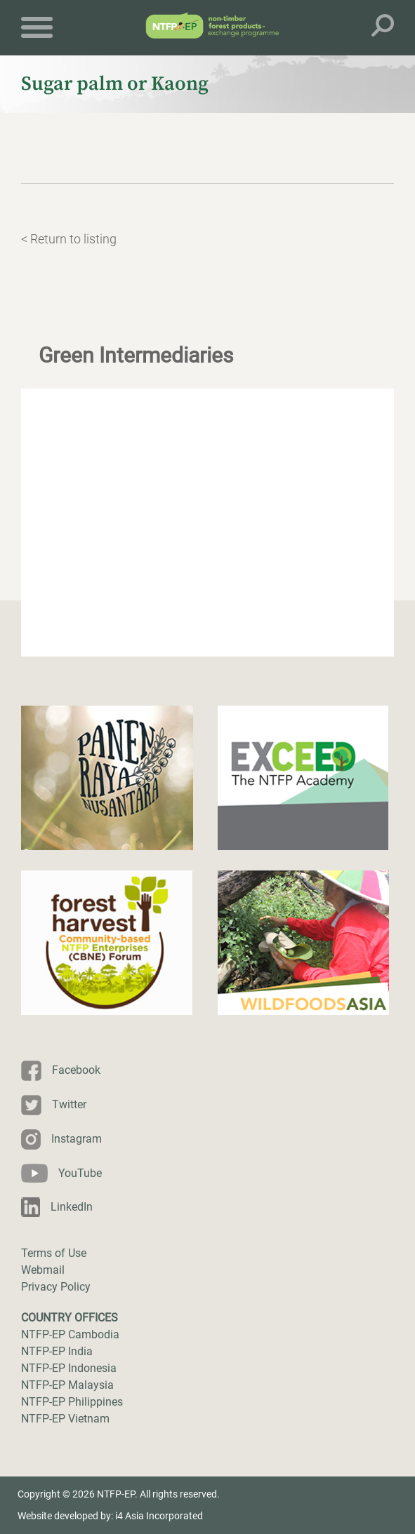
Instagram (76, 1138)
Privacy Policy (56, 1286)
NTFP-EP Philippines (72, 1401)
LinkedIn (72, 1206)
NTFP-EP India (57, 1351)
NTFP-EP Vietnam (65, 1418)
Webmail (43, 1270)
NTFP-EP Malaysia (67, 1385)
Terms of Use (53, 1253)
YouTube (80, 1173)
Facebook (76, 1070)
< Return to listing (69, 238)
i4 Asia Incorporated (159, 1515)
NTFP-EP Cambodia (70, 1334)
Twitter (69, 1104)
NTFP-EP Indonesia (69, 1368)
